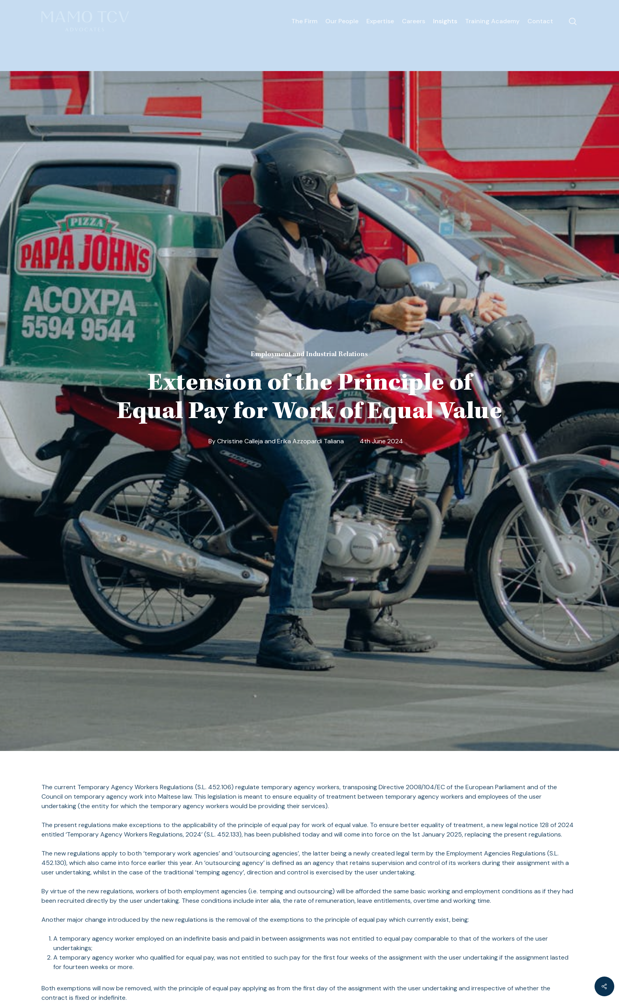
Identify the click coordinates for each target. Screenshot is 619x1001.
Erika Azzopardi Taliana (310, 441)
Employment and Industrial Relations (309, 354)
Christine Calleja (240, 441)
